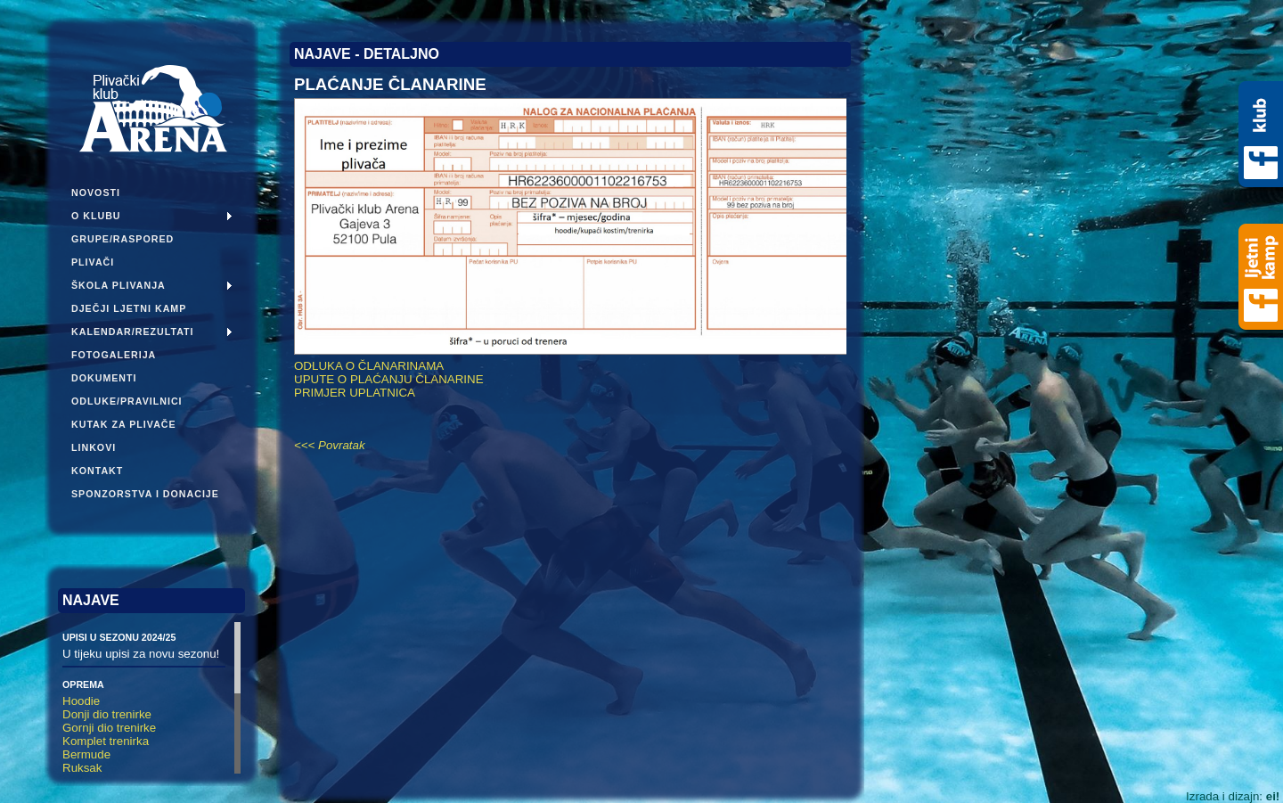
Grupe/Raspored (122, 239)
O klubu (96, 215)
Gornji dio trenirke (109, 727)
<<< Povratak (329, 445)
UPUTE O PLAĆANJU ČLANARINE (389, 379)
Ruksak (82, 767)
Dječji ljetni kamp (128, 308)
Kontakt (97, 470)
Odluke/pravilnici (127, 401)
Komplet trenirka (105, 741)
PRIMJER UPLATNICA (354, 392)
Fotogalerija (113, 354)
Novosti (95, 192)
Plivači (92, 262)
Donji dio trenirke (106, 714)
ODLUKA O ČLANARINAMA (369, 366)
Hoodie (81, 701)
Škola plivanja (118, 285)
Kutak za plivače (123, 424)
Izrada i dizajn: (1232, 796)
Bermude (86, 754)
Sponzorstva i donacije (145, 493)
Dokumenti (104, 378)
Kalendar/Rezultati (132, 331)
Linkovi (93, 447)
